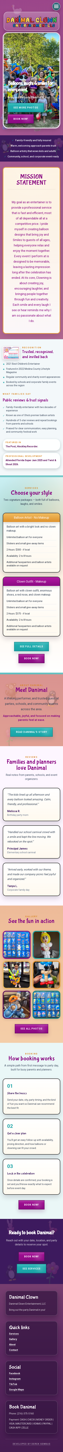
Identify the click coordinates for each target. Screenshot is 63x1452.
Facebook (14, 1373)
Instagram (15, 1378)
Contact (13, 1350)
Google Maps (16, 1389)
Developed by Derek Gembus (31, 1444)
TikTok (13, 1384)
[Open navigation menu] (56, 6)
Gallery (13, 1339)
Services (14, 1333)
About (12, 1344)
